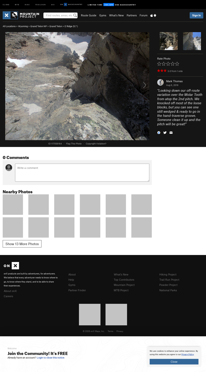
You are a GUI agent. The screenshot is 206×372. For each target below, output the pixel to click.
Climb (6, 4)
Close (174, 361)
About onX (10, 291)
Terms (110, 331)
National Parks (168, 290)
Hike (27, 4)
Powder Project (168, 284)
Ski (53, 4)
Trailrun (40, 4)
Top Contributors (124, 279)
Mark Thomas (174, 81)
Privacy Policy (187, 354)
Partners (132, 15)
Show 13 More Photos (22, 244)
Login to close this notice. (51, 357)
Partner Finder (77, 290)
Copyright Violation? (96, 143)
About (72, 274)
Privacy (119, 331)
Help (71, 279)
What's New (116, 15)
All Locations (9, 26)
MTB (17, 4)
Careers (8, 296)
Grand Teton (55, 26)
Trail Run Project (169, 279)
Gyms (102, 15)
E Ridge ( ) (71, 26)
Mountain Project (124, 284)
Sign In (196, 15)
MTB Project (121, 290)
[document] (174, 356)
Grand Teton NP (38, 26)
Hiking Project (167, 274)
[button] (158, 132)
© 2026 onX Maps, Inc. (94, 331)
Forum (144, 15)
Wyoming (23, 26)
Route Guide (88, 15)
